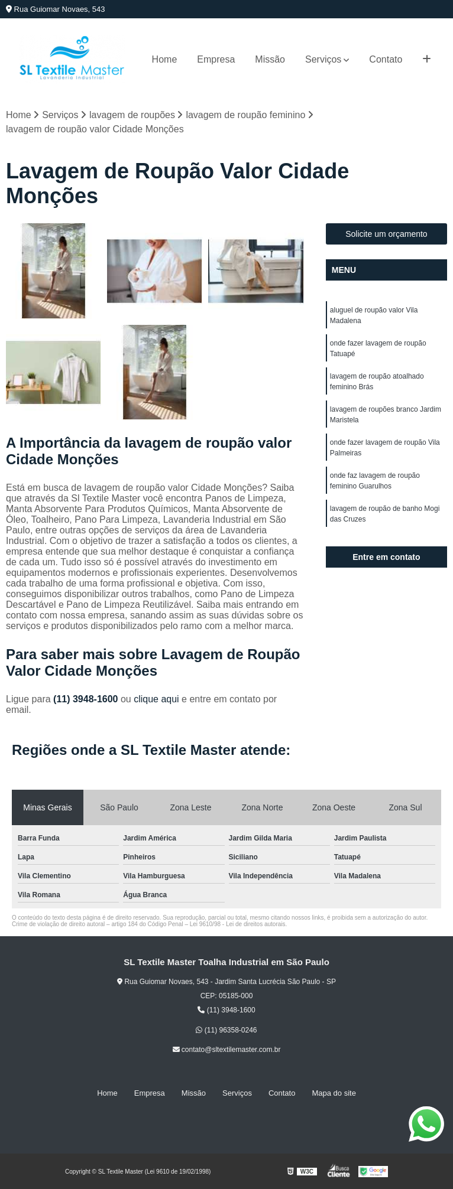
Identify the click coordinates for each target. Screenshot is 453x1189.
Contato (385, 59)
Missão (270, 59)
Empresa (216, 59)
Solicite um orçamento (386, 234)
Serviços (323, 59)
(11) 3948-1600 (87, 699)
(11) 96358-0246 (226, 1030)
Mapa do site (333, 1093)
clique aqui (156, 699)
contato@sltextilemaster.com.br (227, 1049)
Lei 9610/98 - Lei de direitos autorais (238, 924)
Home (164, 59)
